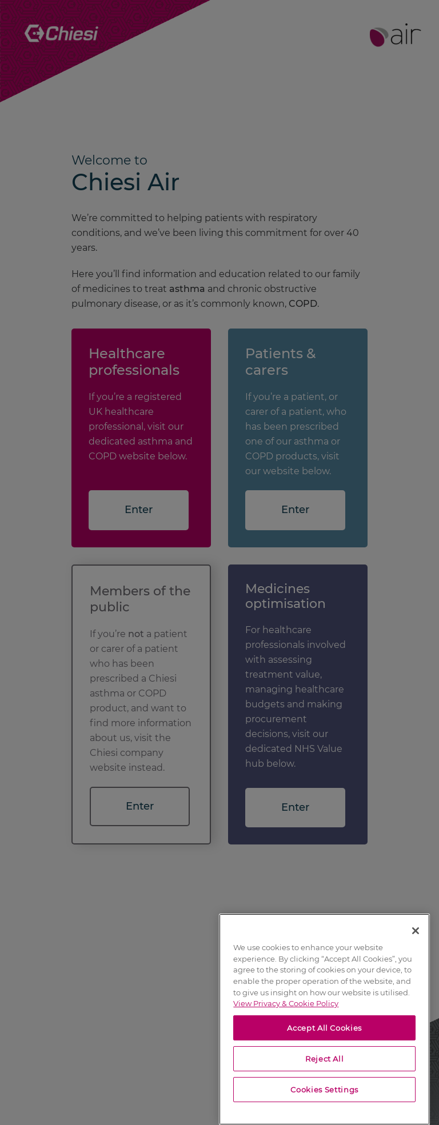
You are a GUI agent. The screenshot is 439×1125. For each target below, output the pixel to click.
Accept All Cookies (324, 1027)
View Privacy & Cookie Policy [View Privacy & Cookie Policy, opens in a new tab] (285, 1003)
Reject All (324, 1058)
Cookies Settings (324, 1089)
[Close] (415, 930)
